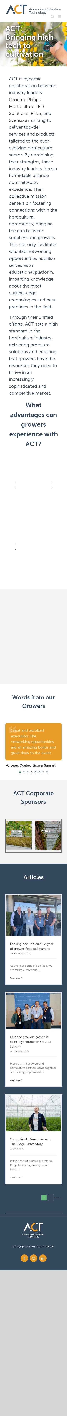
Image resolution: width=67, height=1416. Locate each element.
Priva (36, 113)
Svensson (19, 120)
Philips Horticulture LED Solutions (26, 106)
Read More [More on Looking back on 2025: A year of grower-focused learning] (15, 978)
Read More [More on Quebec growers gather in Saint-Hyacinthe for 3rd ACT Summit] (15, 1080)
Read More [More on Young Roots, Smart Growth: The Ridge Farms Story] (15, 1177)
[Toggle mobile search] (52, 16)
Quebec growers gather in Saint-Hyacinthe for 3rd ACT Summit (31, 1041)
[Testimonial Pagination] (20, 772)
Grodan (17, 99)
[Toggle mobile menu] (60, 16)
